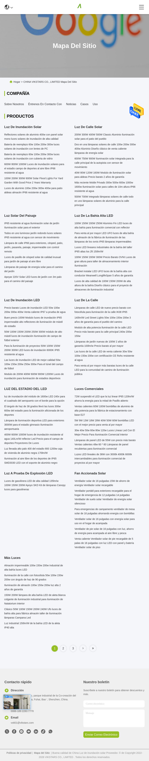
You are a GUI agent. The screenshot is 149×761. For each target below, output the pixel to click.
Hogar (16, 81)
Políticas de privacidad (19, 752)
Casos (84, 104)
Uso (95, 104)
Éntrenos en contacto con (45, 104)
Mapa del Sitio (42, 752)
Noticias (71, 104)
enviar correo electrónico (101, 734)
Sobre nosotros (14, 104)
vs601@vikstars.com (22, 722)
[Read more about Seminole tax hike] (83, 648)
